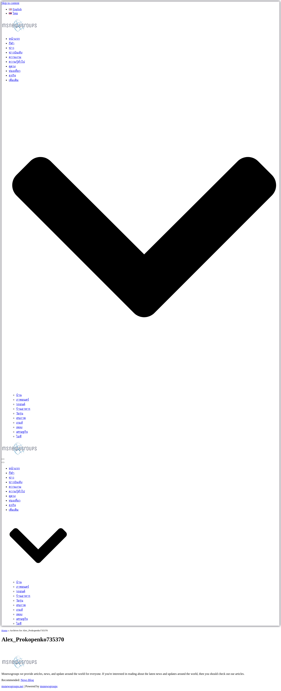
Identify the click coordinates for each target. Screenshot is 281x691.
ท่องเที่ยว (14, 70)
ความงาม (15, 57)
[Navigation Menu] (2, 459)
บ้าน (19, 395)
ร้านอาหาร (23, 408)
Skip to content (10, 3)
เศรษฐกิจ (22, 431)
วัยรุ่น (19, 413)
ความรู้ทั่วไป (17, 61)
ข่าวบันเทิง (15, 52)
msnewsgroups (48, 686)
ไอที (18, 436)
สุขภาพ (21, 418)
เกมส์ (19, 422)
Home (4, 630)
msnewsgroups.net (12, 686)
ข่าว (11, 47)
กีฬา (11, 43)
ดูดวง (12, 66)
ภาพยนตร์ (22, 399)
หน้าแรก (14, 38)
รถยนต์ (20, 404)
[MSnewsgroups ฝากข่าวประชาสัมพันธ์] (19, 31)
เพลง (19, 427)
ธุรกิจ (12, 75)
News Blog (27, 680)
